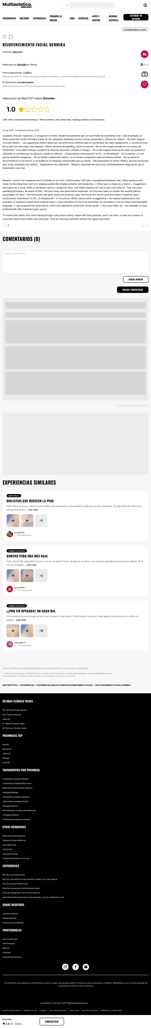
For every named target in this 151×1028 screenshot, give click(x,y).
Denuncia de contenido (13, 922)
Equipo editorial (9, 918)
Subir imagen (136, 279)
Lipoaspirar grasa (10, 854)
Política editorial (90, 1010)
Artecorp (6, 719)
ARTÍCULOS (83, 18)
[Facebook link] (75, 968)
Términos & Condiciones (111, 1010)
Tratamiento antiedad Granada (16, 819)
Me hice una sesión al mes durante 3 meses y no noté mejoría (30, 879)
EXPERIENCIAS (39, 18)
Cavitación (7, 849)
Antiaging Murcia (10, 806)
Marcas (6, 948)
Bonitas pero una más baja (27, 556)
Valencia (6, 753)
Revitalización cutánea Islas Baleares (19, 810)
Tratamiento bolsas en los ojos (16, 858)
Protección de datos (12, 1010)
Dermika (21, 64)
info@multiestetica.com (76, 1003)
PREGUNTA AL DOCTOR (56, 18)
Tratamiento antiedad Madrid (15, 779)
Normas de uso (30, 1010)
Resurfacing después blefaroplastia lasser (21, 888)
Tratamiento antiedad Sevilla (15, 801)
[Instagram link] (65, 968)
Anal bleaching (9, 845)
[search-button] (111, 5)
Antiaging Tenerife (11, 815)
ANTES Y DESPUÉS (96, 18)
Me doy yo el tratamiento (14, 874)
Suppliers (7, 952)
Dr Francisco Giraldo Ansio (14, 728)
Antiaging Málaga (10, 792)
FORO (72, 18)
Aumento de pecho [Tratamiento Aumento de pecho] (16, 551)
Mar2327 (18, 51)
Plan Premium (9, 943)
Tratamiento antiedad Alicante (16, 797)
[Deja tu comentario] (75, 262)
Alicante (6, 762)
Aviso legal (74, 1010)
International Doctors (12, 957)
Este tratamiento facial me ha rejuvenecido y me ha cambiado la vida (33, 897)
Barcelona (7, 749)
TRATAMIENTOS (9, 18)
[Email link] (86, 967)
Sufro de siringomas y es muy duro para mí (21, 893)
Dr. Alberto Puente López (14, 723)
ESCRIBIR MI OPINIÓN (136, 17)
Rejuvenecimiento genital (14, 836)
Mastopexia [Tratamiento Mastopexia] (13, 496)
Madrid (6, 744)
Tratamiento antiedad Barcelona (17, 783)
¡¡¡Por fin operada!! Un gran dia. (31, 611)
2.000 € (27, 72)
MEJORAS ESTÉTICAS (113, 18)
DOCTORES (24, 18)
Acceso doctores (10, 939)
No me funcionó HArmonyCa (15, 883)
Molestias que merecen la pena (30, 500)
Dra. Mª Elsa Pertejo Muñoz (15, 710)
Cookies (43, 1010)
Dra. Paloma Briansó (12, 714)
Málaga (6, 758)
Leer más (33, 509)
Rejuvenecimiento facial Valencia (17, 788)
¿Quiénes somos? (10, 913)
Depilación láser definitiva (14, 840)
